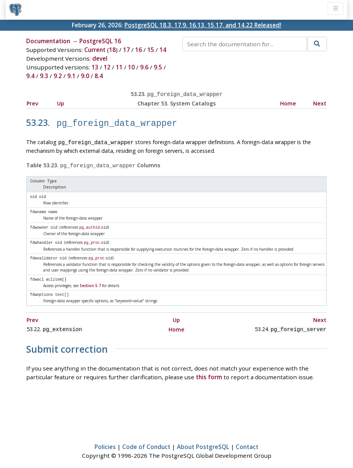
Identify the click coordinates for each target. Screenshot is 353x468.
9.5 (158, 67)
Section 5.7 (90, 280)
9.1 (71, 76)
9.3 (44, 76)
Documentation (48, 41)
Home (288, 102)
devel (99, 58)
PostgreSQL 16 (100, 41)
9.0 (85, 76)
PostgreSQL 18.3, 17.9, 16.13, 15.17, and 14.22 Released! (202, 25)
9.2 (58, 76)
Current (95, 49)
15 (150, 49)
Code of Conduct (146, 440)
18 (112, 49)
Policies (105, 440)
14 (162, 49)
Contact (247, 440)
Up (60, 102)
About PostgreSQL (203, 440)
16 (138, 49)
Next (319, 102)
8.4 (99, 76)
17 (126, 49)
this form (209, 370)
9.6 (144, 67)
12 (107, 67)
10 (131, 67)
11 (119, 67)
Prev (32, 102)
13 (94, 67)
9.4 (30, 76)
